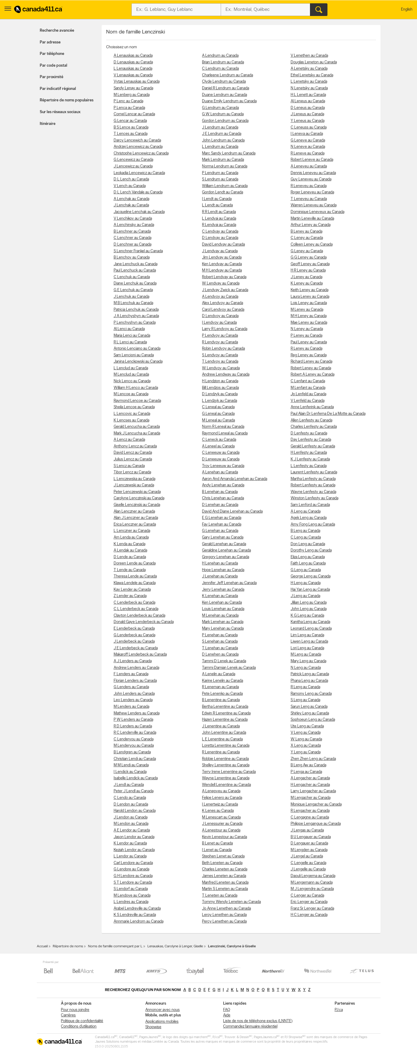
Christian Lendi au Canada (135, 759)
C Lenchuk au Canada (132, 277)
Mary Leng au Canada (308, 661)
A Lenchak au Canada (131, 199)
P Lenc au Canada (128, 101)
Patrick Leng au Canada (310, 674)
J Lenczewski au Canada (134, 485)
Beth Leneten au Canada (222, 863)
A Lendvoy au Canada (220, 297)
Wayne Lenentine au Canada (225, 778)
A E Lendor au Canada (132, 830)
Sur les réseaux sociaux (60, 112)
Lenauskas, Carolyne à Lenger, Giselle (175, 946)
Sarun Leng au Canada (309, 707)
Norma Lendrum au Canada (224, 166)
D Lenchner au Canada (132, 244)
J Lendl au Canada (129, 785)
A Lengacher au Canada (310, 778)
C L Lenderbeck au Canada (136, 609)
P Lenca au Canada (129, 108)
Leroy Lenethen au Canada (224, 915)
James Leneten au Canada (224, 876)
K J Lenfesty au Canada (310, 459)
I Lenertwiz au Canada (220, 804)
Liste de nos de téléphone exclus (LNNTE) (257, 1021)
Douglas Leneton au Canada (314, 62)
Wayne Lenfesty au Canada (313, 492)
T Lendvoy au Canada (220, 362)
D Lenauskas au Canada (133, 62)
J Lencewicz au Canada (133, 166)
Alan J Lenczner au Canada (136, 518)
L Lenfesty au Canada (309, 466)
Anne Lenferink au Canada (312, 407)
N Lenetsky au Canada (309, 88)
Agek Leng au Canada (309, 518)
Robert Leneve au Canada (312, 160)
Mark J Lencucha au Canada (137, 433)
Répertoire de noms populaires (66, 100)
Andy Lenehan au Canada (223, 485)
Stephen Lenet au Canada (223, 856)
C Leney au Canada (307, 238)
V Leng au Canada (306, 733)
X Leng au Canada (306, 746)
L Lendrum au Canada (220, 147)
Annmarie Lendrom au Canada (138, 921)
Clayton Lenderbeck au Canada (139, 616)
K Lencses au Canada (131, 420)
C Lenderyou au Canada (133, 739)
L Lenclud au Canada (131, 368)
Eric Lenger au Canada (309, 902)
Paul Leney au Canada (309, 342)
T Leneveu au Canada (309, 199)
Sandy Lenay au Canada (133, 88)
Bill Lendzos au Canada (220, 388)
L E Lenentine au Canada (222, 739)
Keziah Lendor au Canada (134, 850)
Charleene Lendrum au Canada (227, 75)
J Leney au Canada (306, 277)
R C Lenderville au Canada (135, 733)
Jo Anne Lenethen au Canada (226, 909)
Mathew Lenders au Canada (137, 713)
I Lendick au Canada (130, 772)
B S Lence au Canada (131, 127)
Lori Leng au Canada (307, 648)
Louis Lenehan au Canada (223, 609)
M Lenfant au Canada (308, 388)
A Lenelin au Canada (218, 674)
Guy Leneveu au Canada (311, 179)
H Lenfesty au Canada (309, 453)
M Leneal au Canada (218, 420)
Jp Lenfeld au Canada (308, 394)
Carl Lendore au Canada (133, 863)
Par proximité (51, 77)
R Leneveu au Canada (309, 186)
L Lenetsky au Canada (309, 82)
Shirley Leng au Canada (310, 713)
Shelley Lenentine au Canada (225, 765)
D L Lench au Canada (131, 179)
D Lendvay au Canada (220, 238)
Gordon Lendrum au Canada (225, 121)
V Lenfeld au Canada (307, 401)
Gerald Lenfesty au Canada (313, 446)
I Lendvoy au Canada (219, 323)
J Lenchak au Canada (131, 205)
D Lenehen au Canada (220, 654)
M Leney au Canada (307, 310)
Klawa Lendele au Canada (135, 583)
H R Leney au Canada (308, 270)
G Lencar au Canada (130, 121)
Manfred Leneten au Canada (225, 883)
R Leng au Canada (305, 687)
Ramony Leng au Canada (311, 694)
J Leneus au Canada (307, 114)
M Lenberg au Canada (132, 95)
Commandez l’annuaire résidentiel (250, 1026)
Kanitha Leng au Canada (310, 622)
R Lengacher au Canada (310, 811)
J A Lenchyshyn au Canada (136, 316)
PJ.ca (339, 1010)
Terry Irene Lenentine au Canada (229, 772)
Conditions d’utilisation (78, 1026)
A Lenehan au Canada (220, 472)
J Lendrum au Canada (220, 127)
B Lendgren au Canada (132, 752)
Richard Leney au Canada (311, 362)
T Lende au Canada (130, 570)
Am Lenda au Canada (131, 537)
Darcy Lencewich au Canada (137, 140)
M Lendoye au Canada (132, 896)
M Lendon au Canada (131, 824)
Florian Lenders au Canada (135, 681)
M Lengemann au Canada (312, 883)
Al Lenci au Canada (129, 329)
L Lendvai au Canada (219, 219)
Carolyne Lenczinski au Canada (139, 498)
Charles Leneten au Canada (224, 869)
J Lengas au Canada (307, 830)
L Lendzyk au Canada (219, 401)
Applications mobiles (161, 1022)
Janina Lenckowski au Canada (138, 362)
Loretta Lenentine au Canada (225, 746)
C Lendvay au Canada (220, 232)
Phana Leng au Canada (309, 681)
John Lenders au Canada (134, 694)
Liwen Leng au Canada (309, 642)
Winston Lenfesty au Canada (314, 498)
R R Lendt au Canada (219, 212)
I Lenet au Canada (217, 850)
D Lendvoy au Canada (220, 316)
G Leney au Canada (307, 251)
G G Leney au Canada (309, 257)
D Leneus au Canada (308, 108)
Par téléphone (52, 54)
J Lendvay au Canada (220, 251)
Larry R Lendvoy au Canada (224, 329)
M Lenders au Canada (131, 707)
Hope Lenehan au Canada (223, 570)
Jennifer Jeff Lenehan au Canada (229, 583)
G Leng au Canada (306, 570)
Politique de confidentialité (82, 1021)
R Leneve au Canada (307, 153)
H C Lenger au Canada (309, 915)
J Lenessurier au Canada (222, 824)
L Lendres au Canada (131, 902)
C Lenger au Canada (307, 896)
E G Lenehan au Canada (221, 518)
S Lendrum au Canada (220, 179)
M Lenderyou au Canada (134, 746)
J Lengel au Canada (307, 856)
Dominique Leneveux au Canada (317, 212)
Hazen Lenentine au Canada (225, 720)
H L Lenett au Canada (308, 95)
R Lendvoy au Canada (220, 342)
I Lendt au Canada (217, 199)
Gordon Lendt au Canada (222, 192)
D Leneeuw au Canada (220, 459)
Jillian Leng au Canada (309, 603)
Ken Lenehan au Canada (222, 603)
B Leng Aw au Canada (308, 765)
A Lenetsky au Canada (309, 69)
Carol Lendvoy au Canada (223, 310)
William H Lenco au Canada (136, 388)
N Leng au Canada (306, 668)
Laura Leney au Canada (310, 297)
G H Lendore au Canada (133, 876)
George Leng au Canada (310, 576)
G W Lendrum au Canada (223, 114)
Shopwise (153, 1027)
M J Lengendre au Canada (312, 889)
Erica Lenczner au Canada (135, 524)
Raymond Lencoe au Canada (137, 401)
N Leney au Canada (307, 329)
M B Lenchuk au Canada (133, 303)
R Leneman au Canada (220, 687)
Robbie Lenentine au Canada (225, 759)
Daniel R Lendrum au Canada (225, 88)
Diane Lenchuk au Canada (135, 283)
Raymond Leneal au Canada (225, 433)
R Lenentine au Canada (221, 752)
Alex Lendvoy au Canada (222, 303)
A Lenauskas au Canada (133, 56)
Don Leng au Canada (308, 544)
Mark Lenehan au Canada (222, 622)
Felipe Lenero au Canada (222, 798)
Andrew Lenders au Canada (136, 668)
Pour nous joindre (75, 1010)
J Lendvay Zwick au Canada (225, 290)
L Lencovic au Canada (132, 414)
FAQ (226, 1010)
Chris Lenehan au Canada (223, 498)
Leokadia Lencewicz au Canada (139, 173)
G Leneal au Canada (218, 414)
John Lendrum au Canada (223, 140)
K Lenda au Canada (129, 544)
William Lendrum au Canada (225, 186)
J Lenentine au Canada (221, 726)
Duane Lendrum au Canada (224, 95)
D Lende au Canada (130, 557)
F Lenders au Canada (131, 674)
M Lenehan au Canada (220, 616)
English (406, 9)
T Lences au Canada (130, 134)
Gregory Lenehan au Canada (225, 557)
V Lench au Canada (130, 186)
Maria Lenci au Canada (132, 336)
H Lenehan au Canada (220, 563)
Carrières (68, 1015)
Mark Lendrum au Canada (223, 160)
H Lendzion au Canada (220, 381)
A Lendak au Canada (130, 550)
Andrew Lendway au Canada (225, 375)
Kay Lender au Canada (132, 590)
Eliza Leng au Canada (308, 557)
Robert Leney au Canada (311, 368)
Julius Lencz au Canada (133, 459)
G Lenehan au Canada (220, 531)
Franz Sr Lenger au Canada (312, 909)
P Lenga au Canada (306, 772)
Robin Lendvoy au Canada (223, 349)
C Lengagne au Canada (310, 817)
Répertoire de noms (68, 946)
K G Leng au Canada (307, 616)
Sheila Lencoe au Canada (134, 407)
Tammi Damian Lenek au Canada (229, 668)
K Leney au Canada (307, 283)
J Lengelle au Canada (308, 869)
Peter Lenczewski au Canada (137, 492)
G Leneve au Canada (308, 140)
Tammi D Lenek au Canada (224, 661)
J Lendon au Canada (130, 817)
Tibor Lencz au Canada (132, 472)
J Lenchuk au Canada (131, 297)
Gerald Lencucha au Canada (137, 427)
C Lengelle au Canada (308, 863)
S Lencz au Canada (129, 466)
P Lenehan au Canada (220, 635)
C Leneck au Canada (219, 440)
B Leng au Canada (305, 531)
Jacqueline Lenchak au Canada (139, 212)
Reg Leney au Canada (309, 355)
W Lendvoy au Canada (221, 368)
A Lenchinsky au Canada (134, 225)
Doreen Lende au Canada (135, 563)
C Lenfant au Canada (308, 381)
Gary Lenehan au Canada (222, 537)
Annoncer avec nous (162, 1010)
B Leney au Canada (306, 232)
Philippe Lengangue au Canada (316, 824)
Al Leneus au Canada (308, 101)
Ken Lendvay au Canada (222, 264)
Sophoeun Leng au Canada (313, 720)
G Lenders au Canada (131, 687)
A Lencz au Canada (129, 440)
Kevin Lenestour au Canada (224, 837)
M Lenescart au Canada (221, 817)
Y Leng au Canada (306, 752)
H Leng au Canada (306, 583)
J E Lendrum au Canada (221, 134)
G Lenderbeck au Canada (134, 635)
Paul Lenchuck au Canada (135, 270)
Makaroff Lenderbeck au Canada (140, 654)
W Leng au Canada (306, 739)
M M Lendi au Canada (131, 765)
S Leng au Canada (305, 700)
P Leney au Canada (306, 336)
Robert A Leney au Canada (312, 375)
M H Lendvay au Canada (222, 270)
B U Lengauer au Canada (311, 837)
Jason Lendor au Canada (134, 837)
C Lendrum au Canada (220, 69)
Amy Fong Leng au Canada (313, 524)
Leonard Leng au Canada (311, 629)
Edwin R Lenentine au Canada (226, 713)
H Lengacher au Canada (310, 785)
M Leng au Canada (306, 654)
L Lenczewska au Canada (134, 479)
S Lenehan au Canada (220, 642)
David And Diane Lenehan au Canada (232, 511)
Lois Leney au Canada (309, 303)
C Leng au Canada (306, 537)
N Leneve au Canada (308, 147)
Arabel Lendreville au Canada (137, 909)
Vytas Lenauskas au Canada (137, 82)
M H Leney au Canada (309, 316)
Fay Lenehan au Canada (221, 524)
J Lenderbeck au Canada (134, 642)
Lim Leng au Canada (307, 635)
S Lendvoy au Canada (220, 355)
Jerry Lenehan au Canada (223, 590)
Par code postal (53, 66)
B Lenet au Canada (217, 843)
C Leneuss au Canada (309, 127)
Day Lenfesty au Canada (311, 440)
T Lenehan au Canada (220, 648)
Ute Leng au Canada (307, 726)
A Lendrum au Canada (220, 56)
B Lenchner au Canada (132, 232)
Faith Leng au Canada (308, 563)
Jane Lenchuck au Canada (135, 264)
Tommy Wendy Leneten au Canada (231, 902)
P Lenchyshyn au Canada (135, 323)
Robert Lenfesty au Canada (313, 485)
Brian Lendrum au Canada (223, 62)
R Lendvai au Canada (219, 225)
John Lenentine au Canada (224, 733)
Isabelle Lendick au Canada (136, 778)
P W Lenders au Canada (133, 720)
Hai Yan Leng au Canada (310, 590)
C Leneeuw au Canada (220, 453)
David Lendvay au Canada (223, 244)
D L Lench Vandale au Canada (138, 192)
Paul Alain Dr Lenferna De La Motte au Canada (328, 414)
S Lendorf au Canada (131, 889)
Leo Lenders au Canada (133, 700)
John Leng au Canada (309, 609)
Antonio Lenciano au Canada (137, 349)
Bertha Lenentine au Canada (225, 707)
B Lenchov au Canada (132, 257)
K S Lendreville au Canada (135, 915)
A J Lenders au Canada (133, 661)
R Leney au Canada (306, 349)
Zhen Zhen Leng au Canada (313, 759)
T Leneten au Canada (219, 896)
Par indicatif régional (58, 89)
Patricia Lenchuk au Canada (136, 310)
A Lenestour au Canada (221, 830)
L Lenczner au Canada (132, 531)
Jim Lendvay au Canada (222, 257)
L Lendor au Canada (130, 856)
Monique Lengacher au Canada (316, 804)
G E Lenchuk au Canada (133, 290)
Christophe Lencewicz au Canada (141, 153)
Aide (226, 1015)
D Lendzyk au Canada (220, 394)
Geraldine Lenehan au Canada (226, 550)
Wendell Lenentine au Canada (226, 785)
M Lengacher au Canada (310, 798)
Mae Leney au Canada (309, 323)
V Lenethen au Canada (309, 56)
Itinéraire (47, 124)
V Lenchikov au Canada (133, 219)
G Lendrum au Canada (220, 108)
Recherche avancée (57, 31)
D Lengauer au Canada (309, 843)
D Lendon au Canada (131, 804)
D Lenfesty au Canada (309, 433)
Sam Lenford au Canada (310, 505)
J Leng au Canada (305, 596)
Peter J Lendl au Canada (133, 791)
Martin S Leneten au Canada (225, 889)
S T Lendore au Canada (133, 883)
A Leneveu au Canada (309, 166)
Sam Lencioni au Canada (134, 355)
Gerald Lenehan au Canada (224, 544)
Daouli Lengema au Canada (313, 876)
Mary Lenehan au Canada (223, 629)
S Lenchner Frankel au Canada (138, 251)
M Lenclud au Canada (131, 375)
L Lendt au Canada (217, 205)
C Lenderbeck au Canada (134, 603)
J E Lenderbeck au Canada (136, 648)
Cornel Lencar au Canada (134, 114)
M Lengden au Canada (309, 850)
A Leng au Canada (306, 511)
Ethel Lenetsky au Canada (312, 75)
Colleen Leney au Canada (312, 244)
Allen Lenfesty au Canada (311, 420)
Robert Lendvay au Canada (224, 277)
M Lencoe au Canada (131, 394)
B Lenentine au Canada (221, 700)
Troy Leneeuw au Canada (223, 466)
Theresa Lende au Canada (135, 576)
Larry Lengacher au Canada (313, 791)
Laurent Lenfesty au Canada (314, 472)
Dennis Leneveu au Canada (313, 173)
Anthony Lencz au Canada (135, 446)
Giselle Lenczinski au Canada (137, 505)
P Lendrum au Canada (220, 173)
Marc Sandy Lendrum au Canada (228, 153)
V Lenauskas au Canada (133, 75)
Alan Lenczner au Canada (134, 511)
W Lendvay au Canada (220, 283)
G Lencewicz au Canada (133, 160)
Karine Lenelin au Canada (222, 681)
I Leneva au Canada (307, 134)
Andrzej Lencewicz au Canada (138, 147)
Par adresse (50, 42)
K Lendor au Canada (130, 843)
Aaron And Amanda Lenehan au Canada (234, 479)
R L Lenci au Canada (130, 342)
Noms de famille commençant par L (115, 946)
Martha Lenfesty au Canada (313, 479)
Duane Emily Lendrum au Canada (229, 101)
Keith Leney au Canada (309, 290)
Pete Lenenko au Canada (222, 694)
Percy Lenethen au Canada (224, 921)
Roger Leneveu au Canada (312, 192)
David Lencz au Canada (133, 453)
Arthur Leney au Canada (310, 225)
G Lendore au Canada (131, 869)
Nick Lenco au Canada (132, 381)
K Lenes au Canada (218, 811)
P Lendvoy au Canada (220, 336)
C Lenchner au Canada (132, 238)
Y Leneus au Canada (307, 121)
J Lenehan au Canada (220, 576)
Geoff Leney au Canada (310, 264)
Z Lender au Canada (130, 596)
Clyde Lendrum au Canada (224, 82)
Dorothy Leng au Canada (311, 550)
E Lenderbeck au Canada (134, 629)
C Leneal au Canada (218, 407)
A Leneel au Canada (218, 446)
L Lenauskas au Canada (133, 69)
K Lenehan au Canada (220, 596)
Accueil (42, 946)
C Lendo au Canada (130, 798)
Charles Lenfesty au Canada (314, 427)
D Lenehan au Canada (220, 505)
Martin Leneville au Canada (312, 219)
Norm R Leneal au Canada (223, 427)
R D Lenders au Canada (133, 726)
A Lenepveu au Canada (221, 791)
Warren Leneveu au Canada (313, 205)
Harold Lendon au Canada (135, 811)
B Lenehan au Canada (220, 492)
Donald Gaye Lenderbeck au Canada (144, 622)
